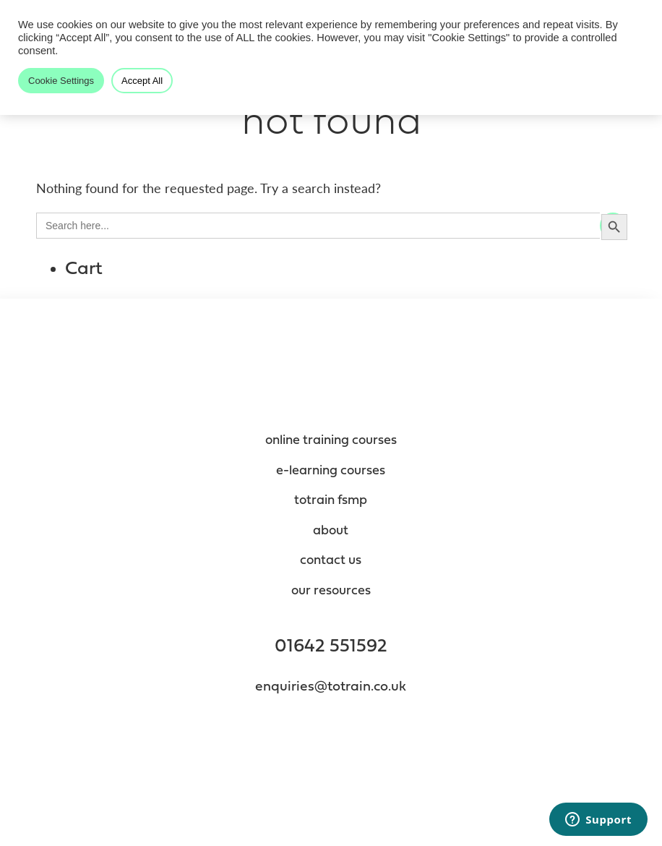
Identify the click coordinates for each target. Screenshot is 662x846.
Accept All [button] (142, 80)
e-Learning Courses (330, 471)
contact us (330, 561)
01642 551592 (331, 647)
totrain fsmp (330, 501)
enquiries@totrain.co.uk (330, 687)
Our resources (331, 591)
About (330, 531)
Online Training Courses (331, 441)
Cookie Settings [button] (61, 80)
